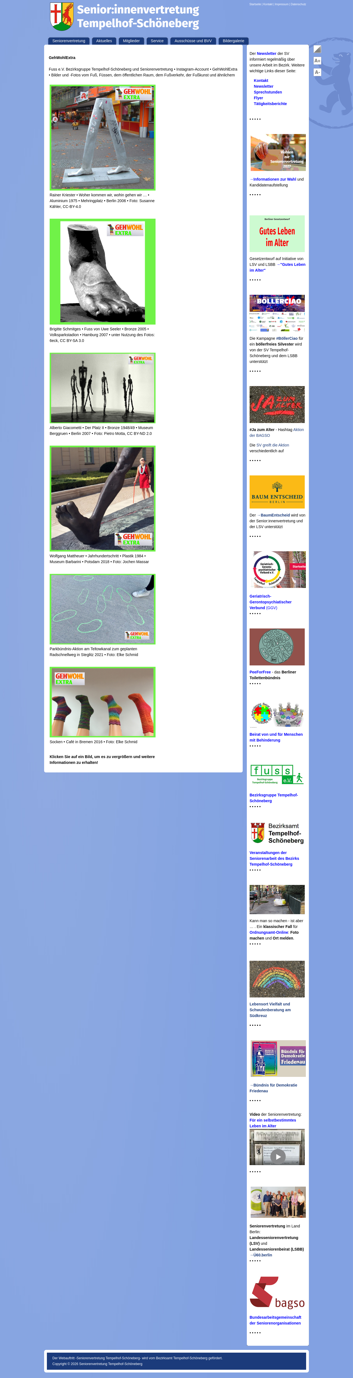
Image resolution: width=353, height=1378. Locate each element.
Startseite (255, 4)
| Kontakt (267, 4)
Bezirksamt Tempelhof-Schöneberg (182, 1358)
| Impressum (280, 4)
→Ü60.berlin (261, 1255)
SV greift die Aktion (272, 445)
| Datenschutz (297, 4)
